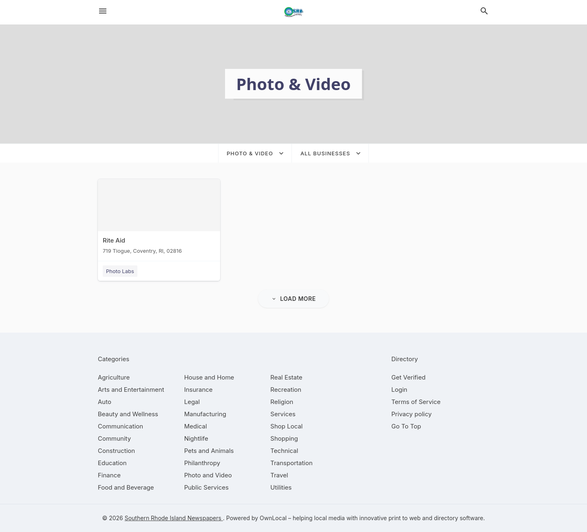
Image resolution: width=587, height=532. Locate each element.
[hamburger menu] (103, 11)
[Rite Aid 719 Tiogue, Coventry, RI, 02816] (159, 218)
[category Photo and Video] (208, 475)
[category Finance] (109, 475)
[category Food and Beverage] (126, 487)
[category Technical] (284, 451)
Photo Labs (120, 271)
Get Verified (408, 377)
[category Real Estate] (286, 377)
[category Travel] (279, 475)
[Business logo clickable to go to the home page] (293, 12)
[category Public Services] (206, 487)
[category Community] (114, 438)
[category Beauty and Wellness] (128, 414)
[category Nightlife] (196, 438)
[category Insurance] (198, 389)
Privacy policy (411, 414)
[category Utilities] (280, 487)
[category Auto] (104, 402)
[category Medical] (195, 426)
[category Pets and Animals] (209, 451)
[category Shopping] (284, 438)
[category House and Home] (209, 377)
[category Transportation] (291, 463)
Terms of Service (416, 402)
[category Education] (112, 463)
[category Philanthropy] (202, 463)
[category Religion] (281, 402)
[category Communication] (120, 426)
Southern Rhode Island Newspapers (174, 517)
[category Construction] (116, 451)
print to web (404, 517)
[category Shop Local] (286, 426)
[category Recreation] (285, 389)
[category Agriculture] (114, 377)
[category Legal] (192, 402)
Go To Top (406, 426)
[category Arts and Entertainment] (131, 389)
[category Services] (283, 414)
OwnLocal (273, 517)
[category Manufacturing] (205, 414)
